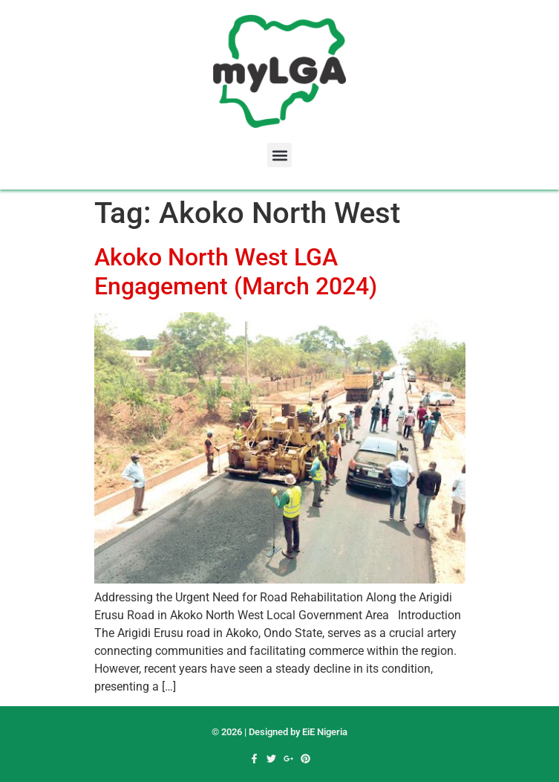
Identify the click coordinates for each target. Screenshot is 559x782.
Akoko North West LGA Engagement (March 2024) (235, 271)
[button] (279, 155)
